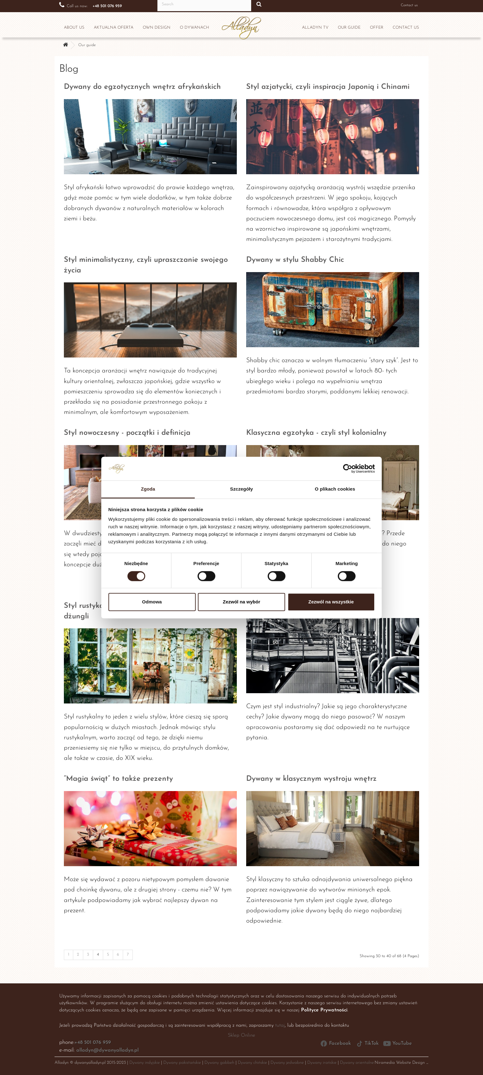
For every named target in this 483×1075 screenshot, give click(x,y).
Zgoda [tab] (148, 489)
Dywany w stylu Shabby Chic (295, 260)
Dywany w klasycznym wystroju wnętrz (311, 779)
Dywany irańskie (322, 1062)
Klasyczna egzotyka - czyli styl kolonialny (316, 433)
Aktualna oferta (113, 28)
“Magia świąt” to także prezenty (118, 779)
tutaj (280, 1025)
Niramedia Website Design (400, 1062)
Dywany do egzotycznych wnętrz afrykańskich (142, 87)
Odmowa (152, 602)
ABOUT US (74, 28)
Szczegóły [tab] (241, 489)
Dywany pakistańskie (182, 1062)
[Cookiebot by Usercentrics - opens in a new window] (347, 468)
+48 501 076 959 (92, 1042)
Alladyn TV (315, 28)
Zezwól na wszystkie (331, 602)
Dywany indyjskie (144, 1062)
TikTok (367, 1043)
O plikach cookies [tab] (335, 489)
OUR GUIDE (349, 28)
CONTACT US (406, 28)
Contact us (405, 5)
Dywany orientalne (357, 1062)
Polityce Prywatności (324, 1010)
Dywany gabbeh (219, 1062)
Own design (156, 28)
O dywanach (194, 28)
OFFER (376, 28)
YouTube (397, 1043)
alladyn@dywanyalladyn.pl (107, 1050)
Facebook (335, 1043)
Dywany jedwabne (287, 1062)
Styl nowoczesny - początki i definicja (127, 433)
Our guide (87, 45)
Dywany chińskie (252, 1062)
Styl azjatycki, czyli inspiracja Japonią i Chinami (327, 87)
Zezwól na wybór (241, 602)
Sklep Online (241, 1035)
